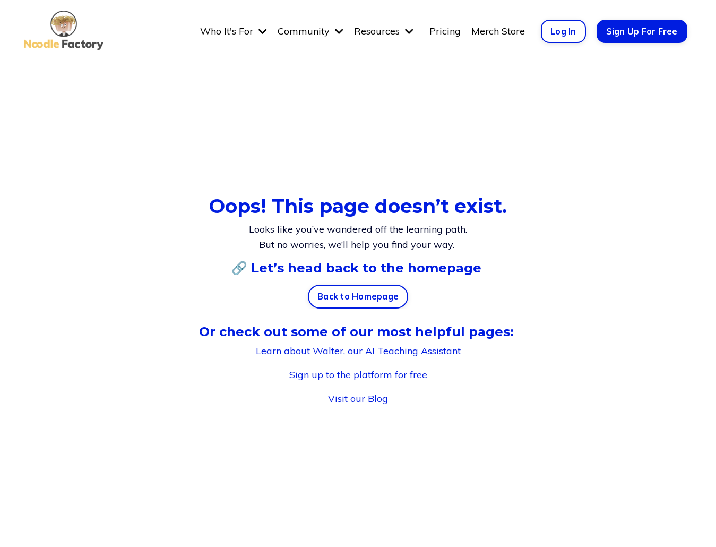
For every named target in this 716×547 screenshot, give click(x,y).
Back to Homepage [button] (358, 296)
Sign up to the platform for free (358, 375)
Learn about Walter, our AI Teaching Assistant (358, 351)
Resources (383, 31)
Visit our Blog (358, 398)
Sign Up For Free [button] (642, 31)
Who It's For (233, 31)
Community (310, 31)
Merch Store (498, 31)
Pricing (445, 31)
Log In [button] (563, 31)
